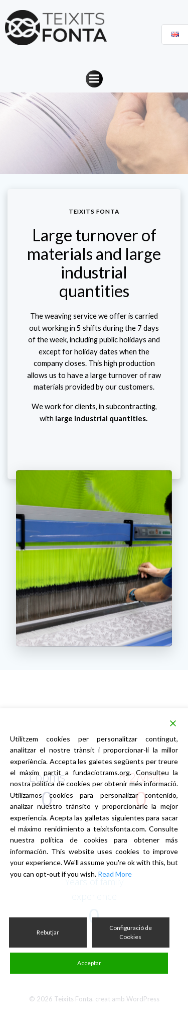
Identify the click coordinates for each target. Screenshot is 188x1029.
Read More (115, 874)
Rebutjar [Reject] (48, 932)
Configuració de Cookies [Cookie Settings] (130, 932)
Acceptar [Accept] (89, 963)
